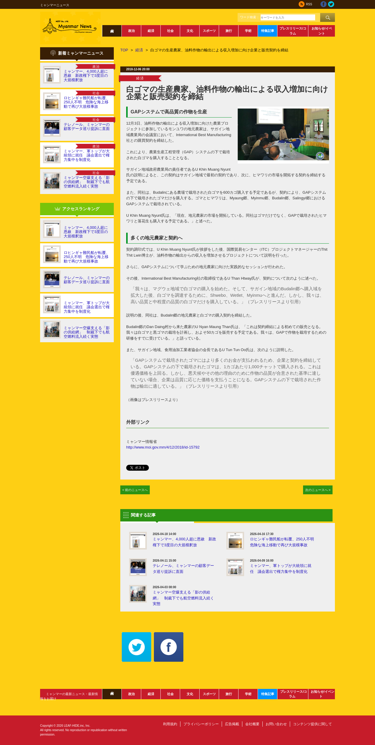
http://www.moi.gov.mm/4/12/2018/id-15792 (163, 447)
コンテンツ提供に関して (312, 724)
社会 (170, 30)
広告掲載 (232, 724)
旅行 (229, 30)
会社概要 (252, 724)
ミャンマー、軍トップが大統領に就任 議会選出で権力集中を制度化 (87, 155)
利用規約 (170, 724)
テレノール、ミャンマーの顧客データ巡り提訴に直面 (87, 126)
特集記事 (267, 30)
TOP (124, 50)
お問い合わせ (276, 724)
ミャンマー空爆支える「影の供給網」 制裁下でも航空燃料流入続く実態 (87, 181)
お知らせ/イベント (322, 31)
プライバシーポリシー (201, 724)
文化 (190, 30)
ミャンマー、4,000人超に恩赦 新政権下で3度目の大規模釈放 (86, 75)
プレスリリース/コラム (292, 31)
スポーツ (209, 30)
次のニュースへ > (318, 490)
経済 (151, 30)
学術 (248, 30)
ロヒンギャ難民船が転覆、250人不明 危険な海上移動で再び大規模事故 (87, 102)
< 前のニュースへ (135, 490)
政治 (131, 30)
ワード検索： (249, 17)
